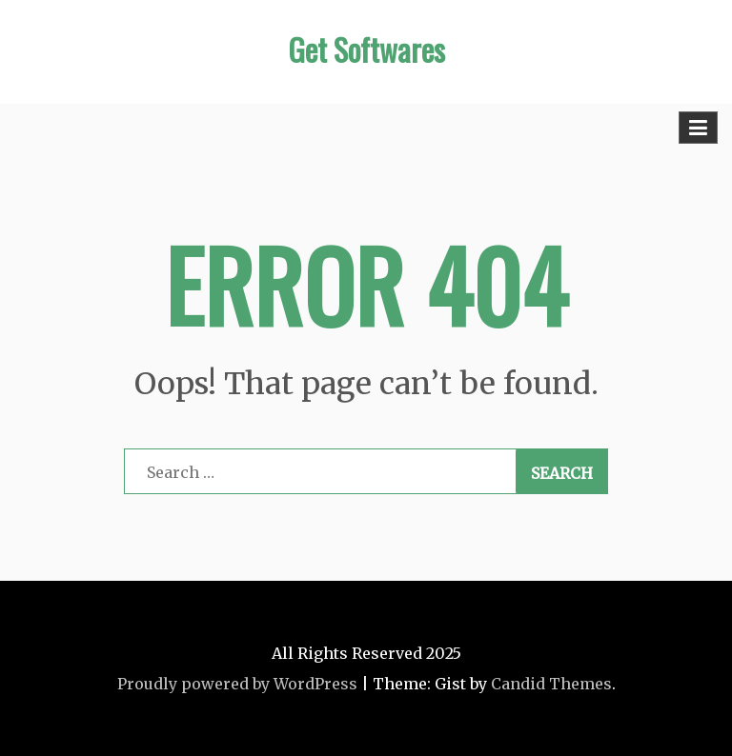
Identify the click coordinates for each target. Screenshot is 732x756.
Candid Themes (551, 683)
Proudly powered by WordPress (237, 683)
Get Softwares (366, 49)
